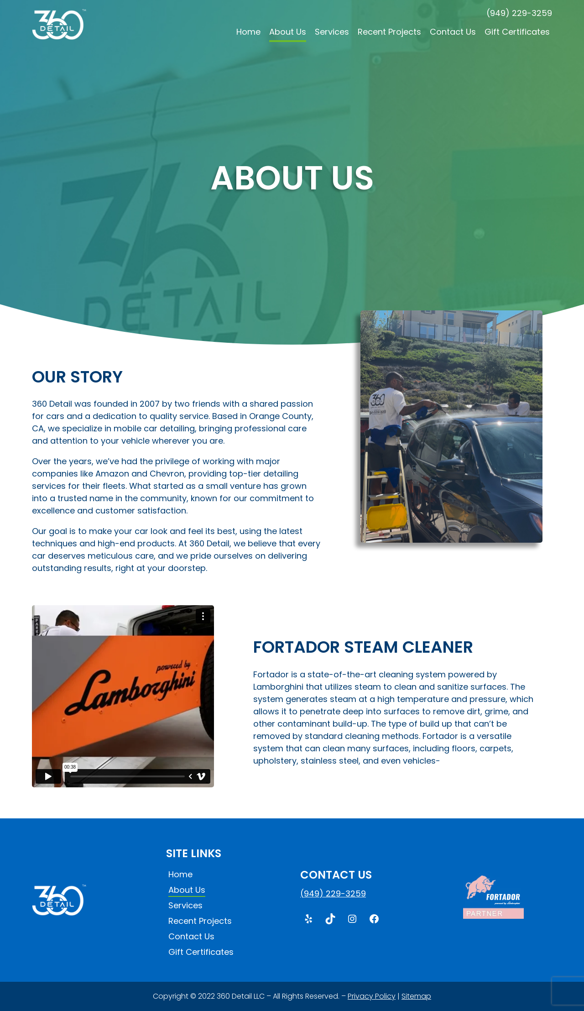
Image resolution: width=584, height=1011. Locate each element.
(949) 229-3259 (519, 13)
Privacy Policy (372, 996)
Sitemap (416, 996)
